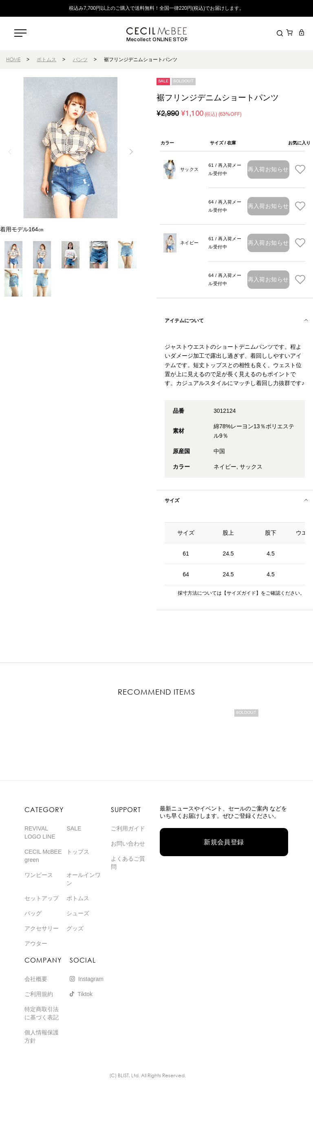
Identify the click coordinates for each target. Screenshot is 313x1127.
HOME (13, 59)
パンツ (80, 59)
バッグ (33, 913)
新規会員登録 (224, 842)
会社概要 (35, 979)
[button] (131, 152)
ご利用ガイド (128, 828)
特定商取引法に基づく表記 (41, 1013)
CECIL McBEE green (43, 855)
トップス (77, 851)
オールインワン (83, 879)
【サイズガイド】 (241, 593)
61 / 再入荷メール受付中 (224, 169)
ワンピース (38, 875)
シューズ (77, 913)
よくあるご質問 (128, 862)
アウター (35, 943)
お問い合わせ (128, 843)
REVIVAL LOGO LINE (39, 832)
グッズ (75, 928)
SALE (73, 828)
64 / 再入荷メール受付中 (224, 206)
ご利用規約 (38, 994)
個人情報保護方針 (41, 1036)
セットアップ (41, 898)
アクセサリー (41, 928)
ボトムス (46, 59)
